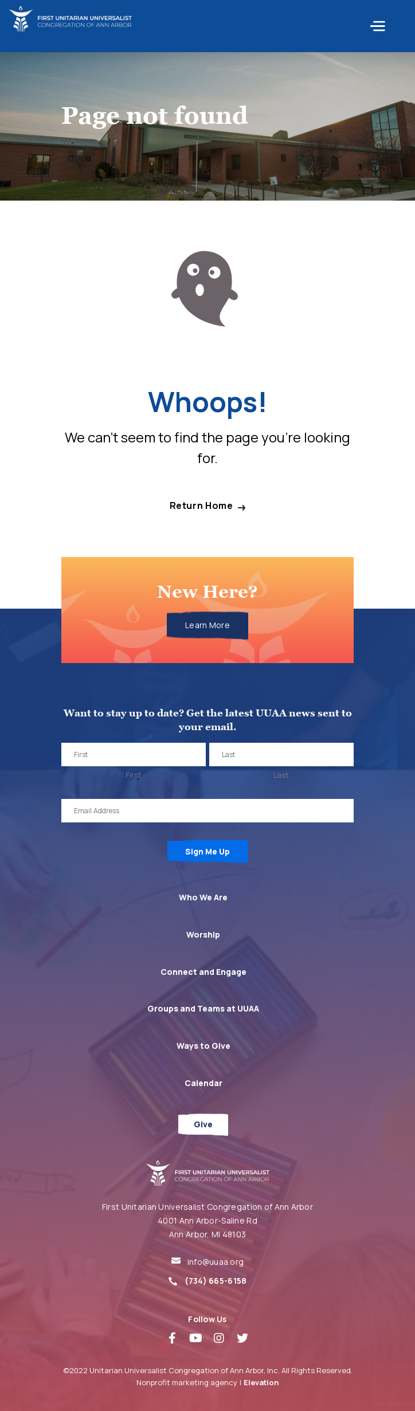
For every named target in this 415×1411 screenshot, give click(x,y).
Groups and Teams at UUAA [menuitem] (203, 1008)
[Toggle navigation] (393, 26)
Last (281, 775)
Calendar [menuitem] (203, 1082)
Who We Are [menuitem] (203, 897)
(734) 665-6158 (216, 1280)
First (134, 775)
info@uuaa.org (215, 1261)
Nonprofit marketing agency (186, 1382)
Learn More (207, 625)
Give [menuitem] (203, 1124)
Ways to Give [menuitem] (203, 1045)
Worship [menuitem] (203, 934)
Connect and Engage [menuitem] (203, 971)
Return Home (201, 505)
